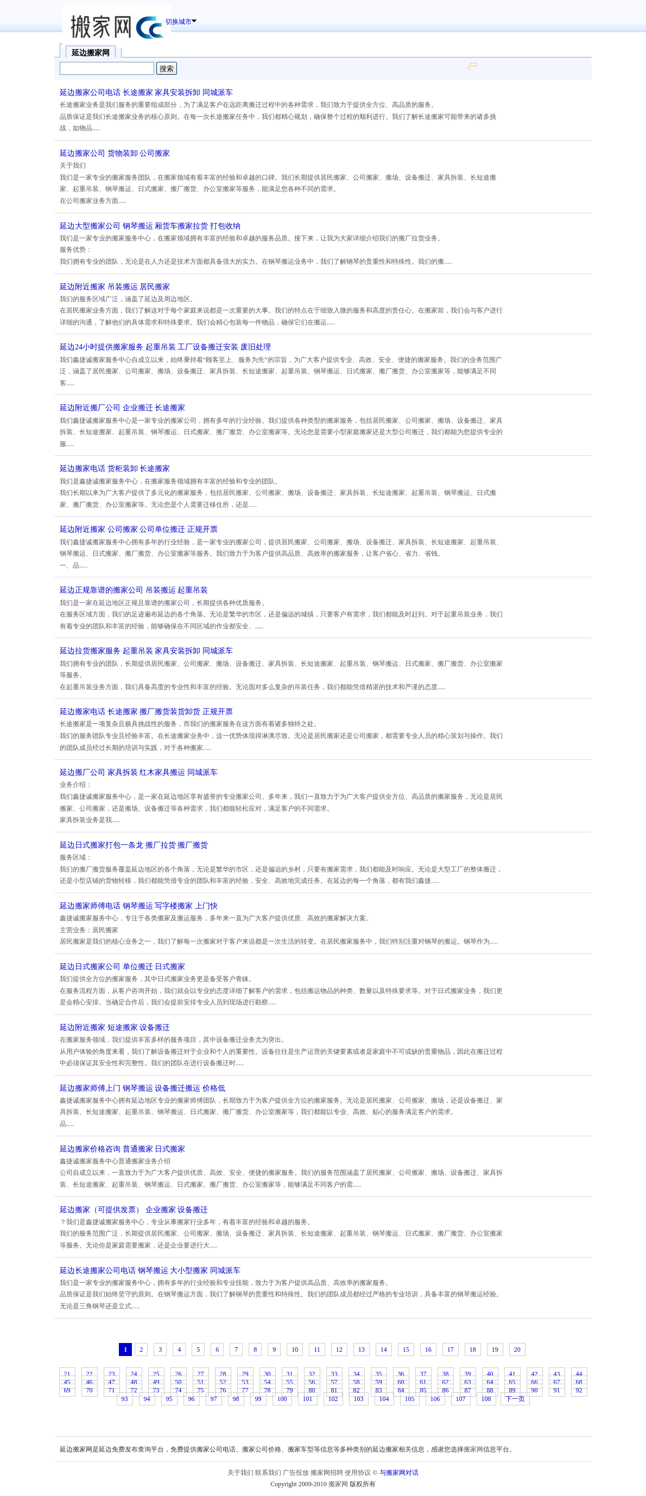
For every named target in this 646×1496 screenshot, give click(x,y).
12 (339, 1349)
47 (112, 1382)
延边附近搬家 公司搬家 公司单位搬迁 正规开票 (139, 529)
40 (490, 1374)
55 (290, 1382)
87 (468, 1390)
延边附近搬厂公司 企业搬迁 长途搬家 (122, 408)
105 (410, 1399)
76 (223, 1390)
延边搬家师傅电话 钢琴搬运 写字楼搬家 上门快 (139, 906)
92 (579, 1390)
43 (557, 1374)
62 (445, 1382)
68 (579, 1382)
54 (267, 1382)
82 (356, 1390)
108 (486, 1399)
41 (512, 1374)
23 (112, 1374)
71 (112, 1390)
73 (156, 1390)
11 (317, 1349)
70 (89, 1390)
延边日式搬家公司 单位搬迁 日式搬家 (122, 967)
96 (191, 1399)
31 (290, 1374)
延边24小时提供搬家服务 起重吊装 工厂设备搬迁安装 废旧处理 (165, 347)
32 (312, 1374)
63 (468, 1382)
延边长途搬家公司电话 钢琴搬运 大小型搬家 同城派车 (150, 1270)
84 (401, 1390)
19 (495, 1349)
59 (379, 1382)
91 (557, 1390)
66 (534, 1382)
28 (223, 1374)
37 (423, 1374)
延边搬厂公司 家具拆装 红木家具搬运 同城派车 (139, 772)
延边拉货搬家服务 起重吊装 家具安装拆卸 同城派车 (146, 651)
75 (201, 1390)
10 (295, 1349)
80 (312, 1390)
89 (512, 1390)
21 (67, 1374)
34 (356, 1374)
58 (356, 1382)
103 (359, 1399)
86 (445, 1390)
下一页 (515, 1399)
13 (361, 1349)
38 (445, 1374)
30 (267, 1374)
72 (134, 1390)
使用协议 (358, 1472)
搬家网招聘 (327, 1472)
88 (490, 1390)
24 (134, 1374)
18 (473, 1349)
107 (461, 1399)
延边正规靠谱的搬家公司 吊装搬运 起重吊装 (134, 590)
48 (134, 1382)
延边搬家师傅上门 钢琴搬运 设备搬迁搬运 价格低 (142, 1088)
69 (67, 1390)
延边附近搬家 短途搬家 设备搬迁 (115, 1027)
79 (290, 1390)
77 (245, 1390)
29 (245, 1374)
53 (245, 1382)
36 (401, 1374)
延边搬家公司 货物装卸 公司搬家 (115, 153)
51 (201, 1382)
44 (579, 1374)
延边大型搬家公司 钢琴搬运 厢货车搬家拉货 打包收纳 (150, 226)
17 (450, 1349)
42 (534, 1374)
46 (89, 1382)
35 (379, 1374)
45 (67, 1382)
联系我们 (268, 1472)
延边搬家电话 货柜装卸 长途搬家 (115, 468)
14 (384, 1349)
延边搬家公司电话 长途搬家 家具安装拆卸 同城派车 (146, 92)
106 (435, 1399)
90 (534, 1390)
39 (468, 1374)
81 (334, 1390)
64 (490, 1382)
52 (223, 1382)
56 (312, 1382)
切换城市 (179, 22)
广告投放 (296, 1472)
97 (214, 1399)
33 (334, 1374)
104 (384, 1399)
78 (267, 1390)
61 (423, 1382)
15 (406, 1349)
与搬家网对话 (399, 1472)
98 (236, 1399)
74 (178, 1390)
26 (178, 1374)
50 (178, 1382)
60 (401, 1382)
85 (423, 1390)
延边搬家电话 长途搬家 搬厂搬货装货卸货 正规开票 (146, 712)
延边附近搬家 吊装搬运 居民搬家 (115, 287)
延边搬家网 (91, 53)
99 (258, 1399)
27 (201, 1374)
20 (517, 1349)
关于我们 (240, 1472)
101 (308, 1399)
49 (156, 1382)
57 (334, 1382)
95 (169, 1399)
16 (428, 1349)
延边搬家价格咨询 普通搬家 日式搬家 (122, 1149)
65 (512, 1382)
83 (379, 1390)
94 (147, 1399)
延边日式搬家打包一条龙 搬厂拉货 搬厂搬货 (134, 845)
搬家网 (473, 1449)
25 (156, 1374)
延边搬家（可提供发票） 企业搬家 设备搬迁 (134, 1210)
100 (282, 1399)
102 (333, 1399)
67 (557, 1382)
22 (89, 1374)
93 (125, 1399)
